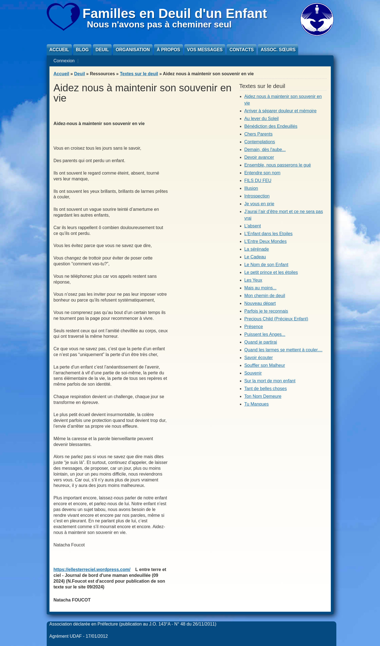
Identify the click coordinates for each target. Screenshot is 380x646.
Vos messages (205, 49)
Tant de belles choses (265, 388)
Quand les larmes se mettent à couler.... (283, 349)
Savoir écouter (258, 357)
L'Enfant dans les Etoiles (268, 233)
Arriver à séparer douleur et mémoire (280, 110)
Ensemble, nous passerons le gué (277, 165)
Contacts (241, 49)
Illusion (251, 188)
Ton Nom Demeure (262, 396)
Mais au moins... (260, 288)
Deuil (102, 49)
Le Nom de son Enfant (266, 264)
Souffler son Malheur (264, 365)
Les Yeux (253, 280)
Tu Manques (256, 404)
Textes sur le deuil (139, 73)
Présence (253, 326)
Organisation (133, 49)
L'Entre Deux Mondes (265, 241)
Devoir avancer (259, 157)
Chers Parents (258, 134)
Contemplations (259, 141)
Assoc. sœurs (278, 49)
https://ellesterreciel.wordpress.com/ (92, 569)
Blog (82, 49)
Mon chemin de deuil (264, 295)
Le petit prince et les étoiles (271, 272)
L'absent (252, 226)
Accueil (59, 49)
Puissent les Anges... (264, 334)
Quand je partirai (260, 342)
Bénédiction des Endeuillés (270, 126)
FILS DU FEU (257, 180)
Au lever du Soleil (261, 118)
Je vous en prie (259, 203)
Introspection (257, 196)
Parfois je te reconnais (266, 311)
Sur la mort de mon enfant (269, 380)
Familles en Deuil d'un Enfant (175, 13)
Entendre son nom (262, 172)
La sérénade (256, 249)
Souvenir (253, 373)
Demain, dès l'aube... (265, 149)
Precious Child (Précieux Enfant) (276, 318)
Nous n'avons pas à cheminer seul (159, 24)
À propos (168, 49)
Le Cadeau (255, 257)
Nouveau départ (260, 303)
